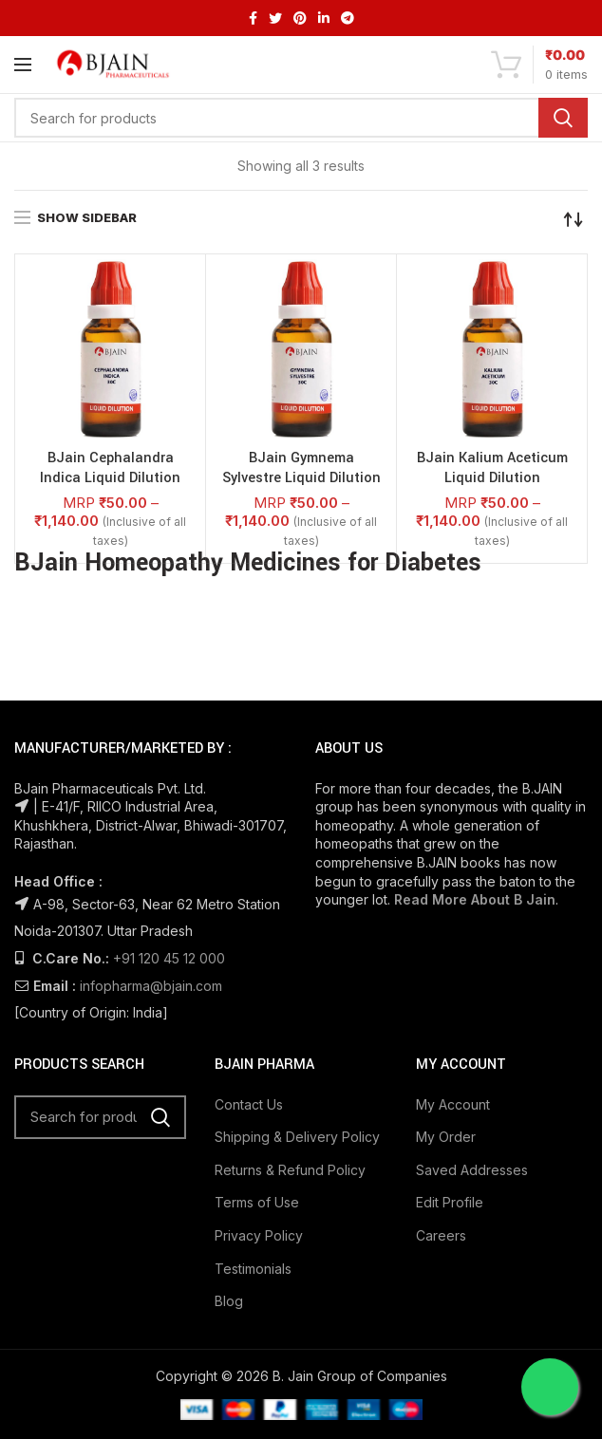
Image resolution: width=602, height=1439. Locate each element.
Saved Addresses (472, 1170)
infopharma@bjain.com (151, 986)
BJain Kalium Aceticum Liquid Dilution (492, 468)
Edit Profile (449, 1202)
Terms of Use (257, 1202)
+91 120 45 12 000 (169, 958)
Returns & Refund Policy (290, 1170)
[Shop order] (573, 219)
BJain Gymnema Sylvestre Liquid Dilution (301, 468)
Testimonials (253, 1269)
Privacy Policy (259, 1235)
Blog (229, 1301)
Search (563, 118)
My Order (446, 1137)
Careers (441, 1235)
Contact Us (249, 1104)
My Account (453, 1104)
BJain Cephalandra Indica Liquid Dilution (110, 468)
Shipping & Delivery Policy (297, 1137)
